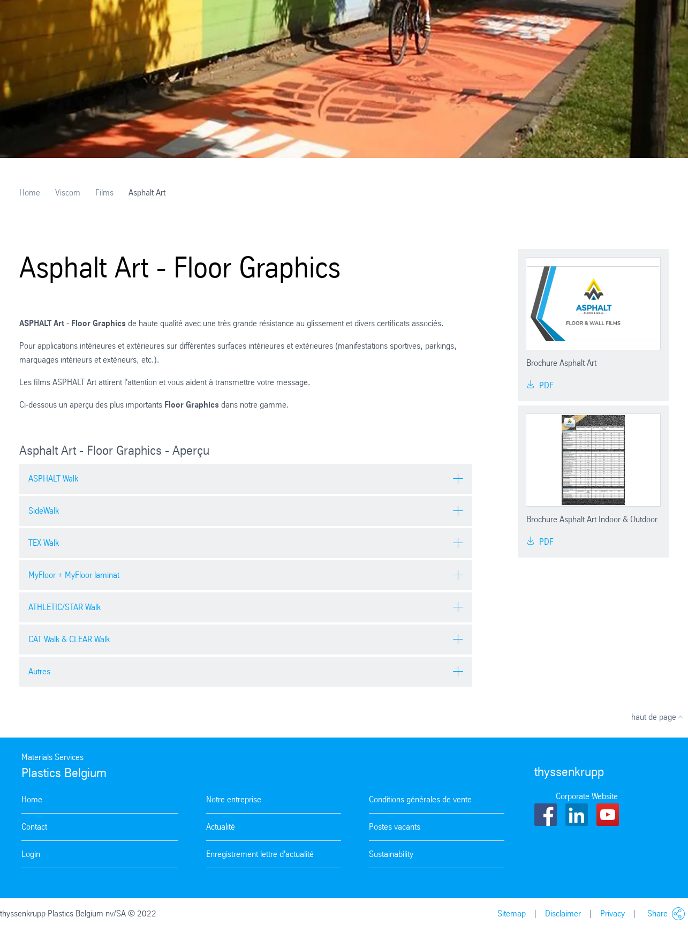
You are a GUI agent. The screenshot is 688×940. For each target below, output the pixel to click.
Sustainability (391, 854)
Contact (34, 827)
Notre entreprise (233, 799)
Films (104, 192)
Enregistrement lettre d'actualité (260, 854)
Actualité (220, 827)
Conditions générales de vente (420, 799)
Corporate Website (587, 796)
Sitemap (511, 913)
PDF (540, 385)
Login (30, 854)
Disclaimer (563, 913)
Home (29, 192)
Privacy (612, 913)
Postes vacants (394, 827)
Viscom (67, 192)
